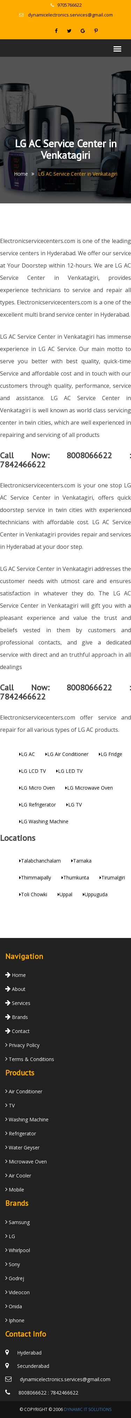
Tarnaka (81, 860)
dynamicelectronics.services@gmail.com (66, 15)
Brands (16, 1017)
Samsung (17, 1222)
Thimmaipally (35, 877)
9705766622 (66, 5)
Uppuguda (95, 894)
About (15, 989)
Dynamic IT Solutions (87, 1409)
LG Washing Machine (43, 821)
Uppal (65, 894)
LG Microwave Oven (89, 787)
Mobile (14, 1189)
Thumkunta (75, 877)
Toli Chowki (33, 894)
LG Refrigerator (37, 804)
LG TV (74, 804)
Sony (12, 1264)
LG (10, 1236)
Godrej (14, 1278)
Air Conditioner (23, 1091)
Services (17, 1003)
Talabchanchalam (40, 860)
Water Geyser (22, 1147)
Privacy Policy (22, 1045)
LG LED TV (69, 771)
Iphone (14, 1320)
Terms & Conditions (29, 1059)
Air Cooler (18, 1175)
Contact (17, 1031)
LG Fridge (110, 754)
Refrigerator (20, 1133)
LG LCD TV (32, 771)
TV (10, 1105)
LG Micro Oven (37, 787)
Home (21, 173)
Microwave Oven (26, 1161)
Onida (13, 1306)
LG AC (27, 754)
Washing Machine (27, 1119)
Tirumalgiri (112, 877)
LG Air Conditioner (66, 754)
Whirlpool (17, 1250)
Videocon (17, 1292)
